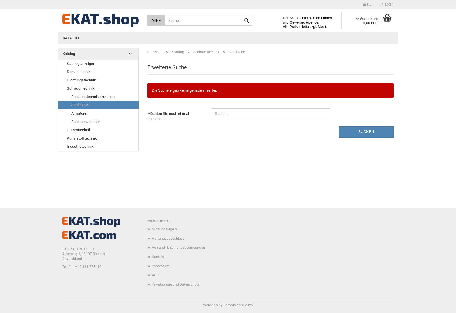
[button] (367, 4)
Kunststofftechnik (82, 138)
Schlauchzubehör (85, 122)
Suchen (366, 131)
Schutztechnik (78, 72)
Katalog (71, 38)
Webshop (210, 305)
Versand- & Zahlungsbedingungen (178, 248)
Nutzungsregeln (164, 229)
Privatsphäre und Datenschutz (176, 284)
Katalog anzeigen (81, 63)
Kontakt (158, 257)
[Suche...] (156, 20)
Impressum (161, 266)
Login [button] (387, 4)
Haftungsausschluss (168, 238)
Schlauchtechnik (81, 88)
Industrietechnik (80, 146)
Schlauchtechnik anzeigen (93, 97)
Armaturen (79, 113)
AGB (155, 275)
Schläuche (80, 105)
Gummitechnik (79, 130)
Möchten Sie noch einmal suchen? (168, 116)
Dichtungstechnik (81, 80)
